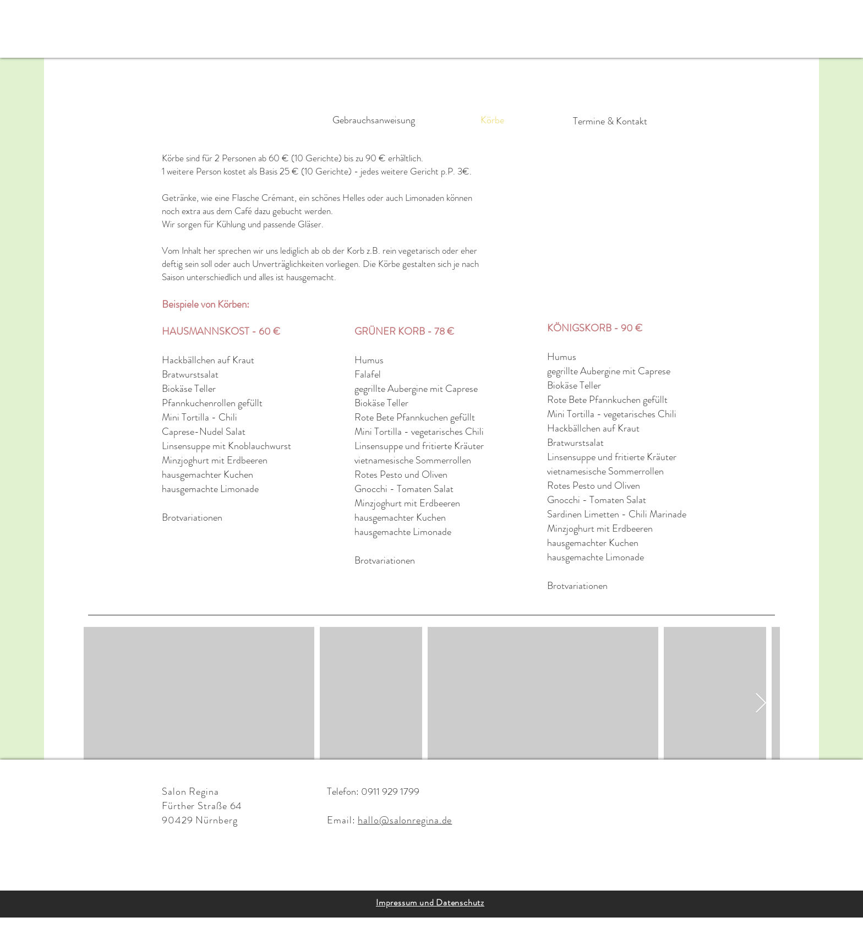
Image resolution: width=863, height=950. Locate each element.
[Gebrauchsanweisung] (373, 121)
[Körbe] (492, 121)
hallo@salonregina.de (405, 820)
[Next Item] (761, 703)
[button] (51, 27)
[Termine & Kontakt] (610, 122)
